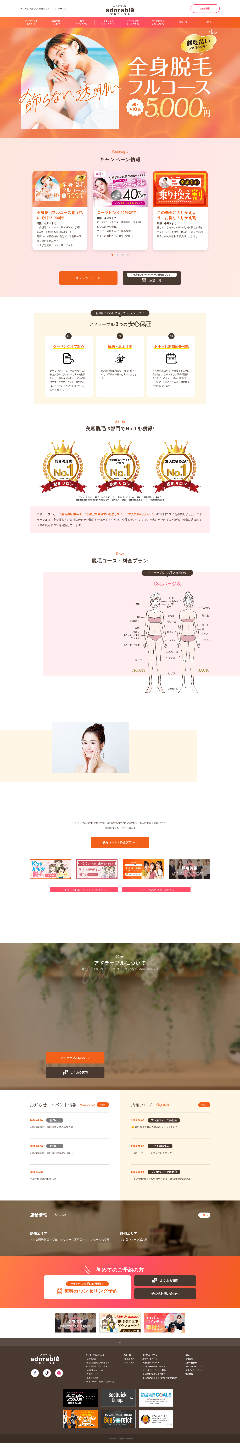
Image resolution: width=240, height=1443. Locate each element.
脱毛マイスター (93, 1378)
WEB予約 (205, 8)
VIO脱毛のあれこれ (95, 1370)
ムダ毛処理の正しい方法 (97, 1366)
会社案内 (189, 1359)
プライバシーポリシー (194, 1370)
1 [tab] (112, 255)
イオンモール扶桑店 (97, 1239)
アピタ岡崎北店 (39, 1239)
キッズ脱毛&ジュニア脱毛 (158, 22)
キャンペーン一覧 (88, 278)
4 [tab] (128, 255)
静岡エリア (128, 1233)
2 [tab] (117, 255)
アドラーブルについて (31, 22)
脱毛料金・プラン (57, 22)
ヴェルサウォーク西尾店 (67, 1239)
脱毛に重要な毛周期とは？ (98, 1363)
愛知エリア (38, 1233)
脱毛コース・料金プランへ (120, 842)
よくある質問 (75, 1072)
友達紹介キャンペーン (151, 1363)
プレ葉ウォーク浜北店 (134, 1239)
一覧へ (102, 1104)
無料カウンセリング (193, 1366)
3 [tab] (123, 255)
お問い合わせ (191, 1363)
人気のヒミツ (92, 1374)
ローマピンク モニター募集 (132, 22)
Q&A (208, 22)
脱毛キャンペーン (82, 22)
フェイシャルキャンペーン (107, 22)
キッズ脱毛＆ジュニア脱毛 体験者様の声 (159, 1378)
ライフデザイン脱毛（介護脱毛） (101, 1382)
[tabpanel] (59, 210)
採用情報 (189, 1374)
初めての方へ (92, 1359)
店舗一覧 (183, 22)
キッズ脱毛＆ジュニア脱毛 (153, 1374)
